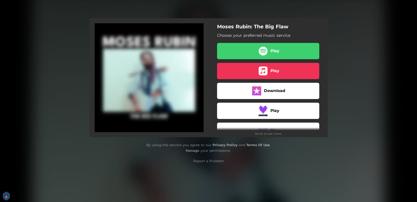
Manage (192, 150)
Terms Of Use (258, 145)
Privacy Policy (225, 145)
